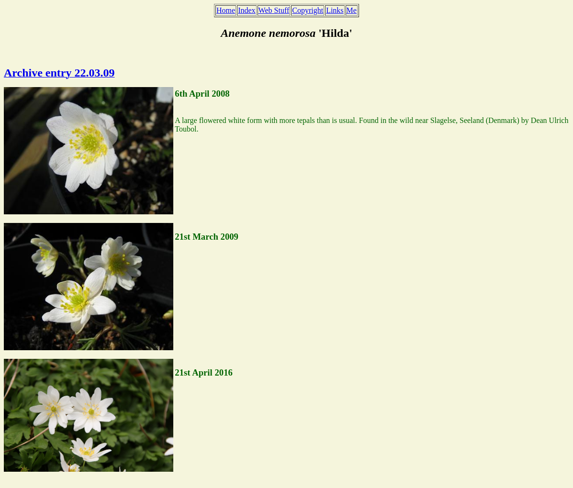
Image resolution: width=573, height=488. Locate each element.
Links (334, 10)
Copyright (307, 10)
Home (225, 10)
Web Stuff (274, 10)
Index (246, 10)
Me (352, 10)
